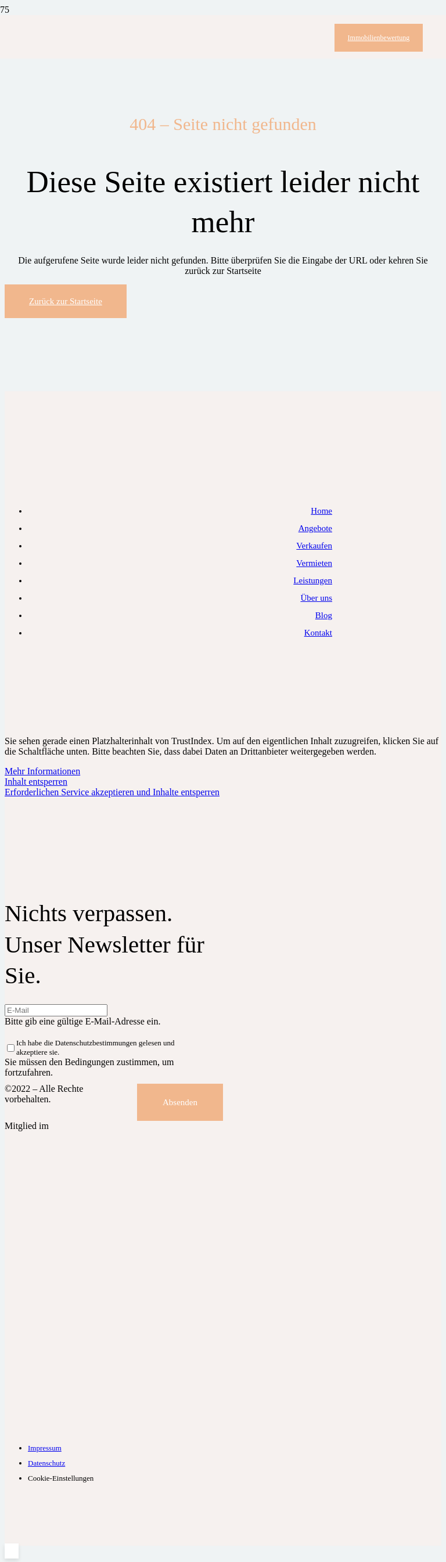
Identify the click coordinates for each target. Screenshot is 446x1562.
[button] (12, 1551)
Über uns (316, 598)
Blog (323, 615)
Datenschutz (46, 1463)
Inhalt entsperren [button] (36, 782)
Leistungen (312, 580)
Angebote (315, 528)
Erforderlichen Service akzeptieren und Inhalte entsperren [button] (112, 792)
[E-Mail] (56, 1010)
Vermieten (314, 563)
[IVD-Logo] (150, 1428)
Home (321, 510)
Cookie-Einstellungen (60, 1478)
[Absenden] (180, 1102)
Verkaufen (314, 545)
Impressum (45, 1448)
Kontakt (318, 632)
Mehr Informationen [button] (42, 771)
